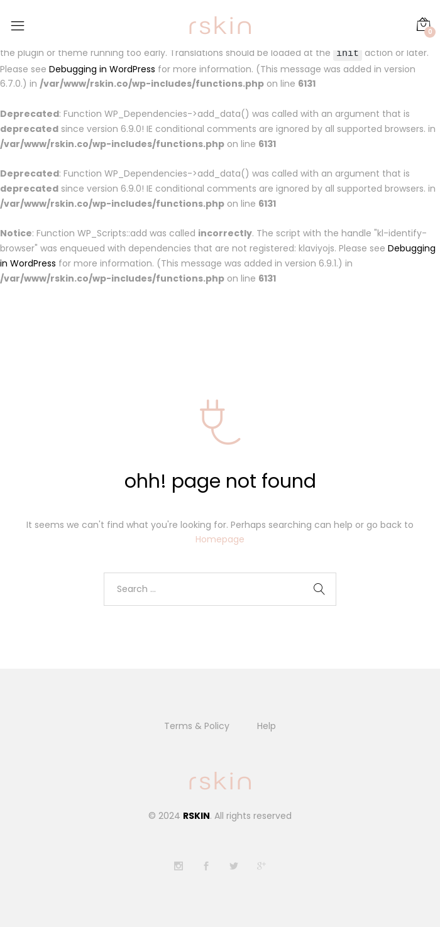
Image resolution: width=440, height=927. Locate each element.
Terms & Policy (196, 726)
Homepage (220, 540)
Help (266, 726)
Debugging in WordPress (102, 69)
